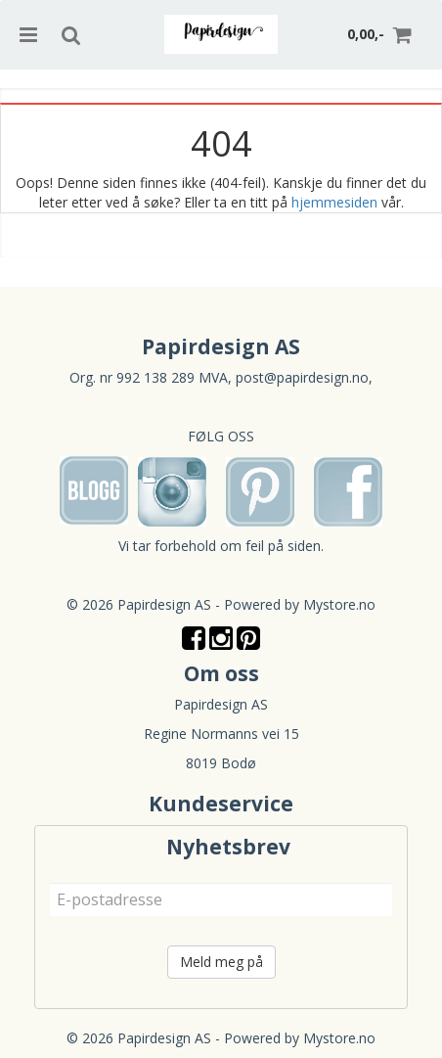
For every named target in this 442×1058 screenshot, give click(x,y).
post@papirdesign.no (302, 377)
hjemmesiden (334, 202)
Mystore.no (339, 604)
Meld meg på (221, 961)
